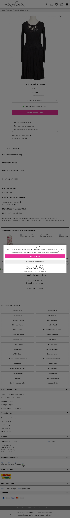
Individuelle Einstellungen (35, 261)
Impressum (42, 271)
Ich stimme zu (35, 256)
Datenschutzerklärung (30, 271)
